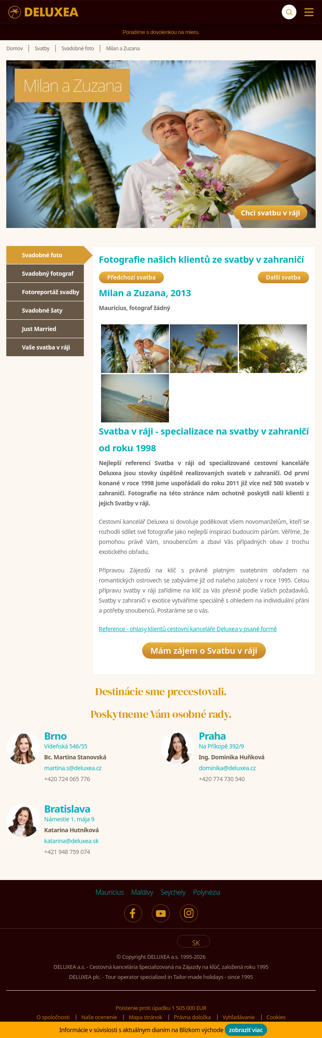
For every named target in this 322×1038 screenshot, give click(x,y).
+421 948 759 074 (67, 852)
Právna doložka (192, 1017)
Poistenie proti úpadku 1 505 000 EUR (161, 1008)
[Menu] (307, 12)
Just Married (39, 329)
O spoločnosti (53, 1017)
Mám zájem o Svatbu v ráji (204, 650)
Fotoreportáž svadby (50, 292)
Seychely (173, 892)
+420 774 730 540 (221, 779)
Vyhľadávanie (239, 1017)
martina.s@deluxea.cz (72, 768)
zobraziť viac (246, 1030)
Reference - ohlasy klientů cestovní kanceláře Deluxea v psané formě (188, 629)
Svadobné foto (42, 255)
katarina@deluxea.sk (71, 841)
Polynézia (206, 892)
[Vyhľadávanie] (289, 12)
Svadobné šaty (42, 310)
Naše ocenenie (99, 1017)
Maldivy (142, 892)
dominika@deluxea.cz (227, 768)
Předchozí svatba (131, 277)
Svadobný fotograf (47, 273)
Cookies (276, 1017)
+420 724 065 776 (67, 779)
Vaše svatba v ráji (46, 347)
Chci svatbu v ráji (261, 206)
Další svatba (283, 277)
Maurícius (110, 892)
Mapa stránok (145, 1017)
